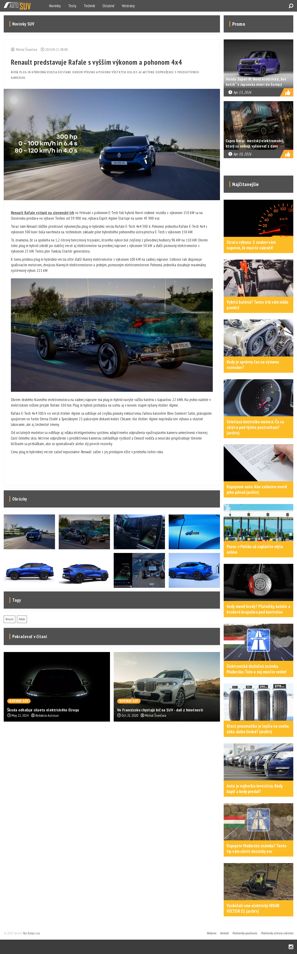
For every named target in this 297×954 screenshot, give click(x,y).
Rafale (22, 619)
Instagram (291, 946)
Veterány (128, 5)
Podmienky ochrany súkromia (277, 933)
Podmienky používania (244, 933)
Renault (9, 619)
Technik (89, 5)
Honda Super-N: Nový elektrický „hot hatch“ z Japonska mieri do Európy (256, 81)
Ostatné (108, 5)
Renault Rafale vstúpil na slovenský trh (42, 212)
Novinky (55, 5)
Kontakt (224, 933)
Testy (72, 5)
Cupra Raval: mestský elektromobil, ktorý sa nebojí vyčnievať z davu (255, 143)
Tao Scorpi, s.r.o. (31, 933)
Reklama (211, 933)
